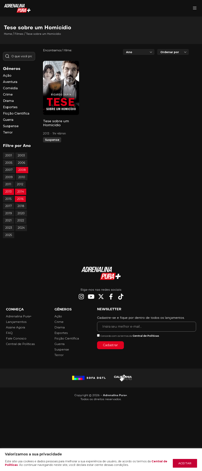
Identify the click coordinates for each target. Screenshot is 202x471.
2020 (21, 213)
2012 (20, 184)
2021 (8, 220)
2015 (8, 199)
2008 (22, 170)
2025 (8, 235)
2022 (20, 220)
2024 (21, 227)
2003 (21, 155)
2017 (8, 206)
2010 (21, 177)
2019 (8, 213)
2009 (9, 177)
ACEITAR (184, 463)
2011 (8, 184)
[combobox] (138, 52)
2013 (8, 191)
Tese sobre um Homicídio (56, 123)
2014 (20, 191)
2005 (8, 163)
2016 (20, 199)
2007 (9, 170)
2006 (21, 163)
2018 (21, 206)
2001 (8, 155)
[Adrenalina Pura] (194, 8)
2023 (8, 227)
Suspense (52, 140)
